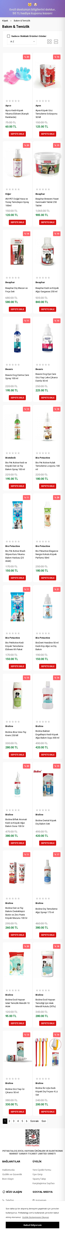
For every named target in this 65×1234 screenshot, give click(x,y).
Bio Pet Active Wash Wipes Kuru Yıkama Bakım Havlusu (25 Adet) (15, 556)
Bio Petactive (43, 457)
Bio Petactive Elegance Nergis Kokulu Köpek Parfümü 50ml (47, 554)
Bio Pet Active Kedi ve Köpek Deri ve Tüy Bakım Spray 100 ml (16, 466)
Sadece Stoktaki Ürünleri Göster (28, 36)
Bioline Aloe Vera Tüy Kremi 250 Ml (15, 734)
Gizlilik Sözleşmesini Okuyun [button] (35, 1217)
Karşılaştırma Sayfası (44, 1183)
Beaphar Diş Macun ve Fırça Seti (16, 290)
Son (44, 1121)
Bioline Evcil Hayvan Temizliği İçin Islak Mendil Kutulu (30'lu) (46, 1003)
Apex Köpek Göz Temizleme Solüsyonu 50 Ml (46, 113)
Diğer (8, 194)
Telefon (8, 1200)
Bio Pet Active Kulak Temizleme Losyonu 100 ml (48, 466)
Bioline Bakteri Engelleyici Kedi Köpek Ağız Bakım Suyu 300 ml (47, 734)
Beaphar (40, 194)
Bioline (9, 726)
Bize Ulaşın (8, 1178)
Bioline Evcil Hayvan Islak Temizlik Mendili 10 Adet (17, 1003)
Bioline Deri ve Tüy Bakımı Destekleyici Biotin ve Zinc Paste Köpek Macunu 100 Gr (16, 913)
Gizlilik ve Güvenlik (12, 1174)
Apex (38, 105)
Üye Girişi (37, 1174)
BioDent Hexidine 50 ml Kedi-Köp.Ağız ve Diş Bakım (47, 646)
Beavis (9, 369)
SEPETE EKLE (17, 134)
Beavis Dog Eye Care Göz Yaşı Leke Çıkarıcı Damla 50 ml (47, 377)
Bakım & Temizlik (22, 21)
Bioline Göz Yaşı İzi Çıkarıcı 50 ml (14, 1091)
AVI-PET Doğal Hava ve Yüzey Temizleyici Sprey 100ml (17, 202)
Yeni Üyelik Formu (42, 1169)
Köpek (5, 21)
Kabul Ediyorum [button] (33, 1225)
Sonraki (34, 1121)
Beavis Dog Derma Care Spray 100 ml (17, 377)
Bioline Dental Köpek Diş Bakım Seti (46, 822)
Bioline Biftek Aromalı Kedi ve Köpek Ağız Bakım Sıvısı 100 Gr (16, 822)
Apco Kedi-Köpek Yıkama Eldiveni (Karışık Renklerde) (17, 113)
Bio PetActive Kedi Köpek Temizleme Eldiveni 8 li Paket (14, 646)
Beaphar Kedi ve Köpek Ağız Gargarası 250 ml (47, 290)
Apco (8, 105)
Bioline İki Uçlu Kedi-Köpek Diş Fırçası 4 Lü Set (47, 1091)
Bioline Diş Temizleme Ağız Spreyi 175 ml (46, 911)
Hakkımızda (8, 1169)
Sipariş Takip (39, 1178)
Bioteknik (10, 457)
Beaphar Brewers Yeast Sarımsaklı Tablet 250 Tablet (47, 202)
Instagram (39, 1200)
